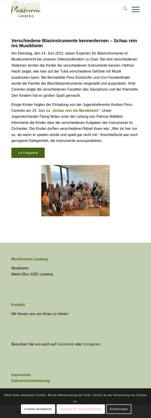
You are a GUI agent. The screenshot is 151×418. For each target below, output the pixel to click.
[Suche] (122, 9)
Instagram (92, 344)
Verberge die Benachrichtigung (81, 409)
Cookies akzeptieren (38, 409)
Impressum (21, 375)
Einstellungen (119, 409)
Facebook (66, 344)
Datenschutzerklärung (30, 381)
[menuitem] (122, 9)
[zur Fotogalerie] (28, 153)
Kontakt (18, 305)
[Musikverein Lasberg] (62, 9)
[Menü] (133, 9)
